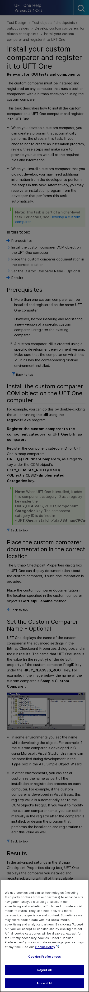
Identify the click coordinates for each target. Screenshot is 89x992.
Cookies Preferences (44, 959)
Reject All (44, 972)
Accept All (44, 985)
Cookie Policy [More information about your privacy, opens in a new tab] (45, 949)
